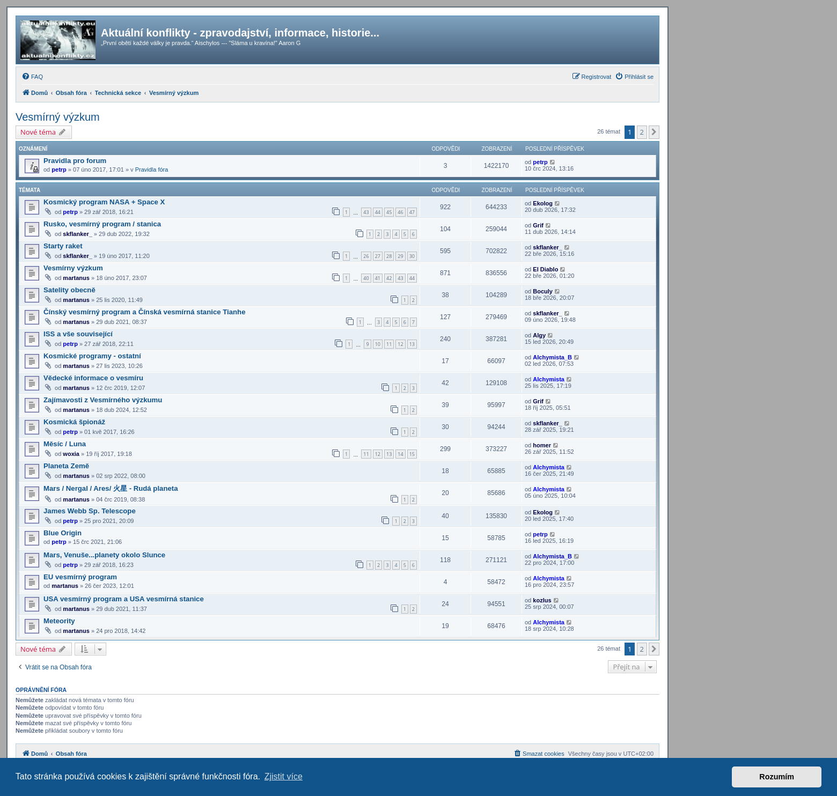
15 (412, 454)
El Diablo (545, 269)
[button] (654, 132)
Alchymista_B (552, 357)
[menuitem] (32, 76)
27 (377, 256)
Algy (539, 335)
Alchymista (548, 379)
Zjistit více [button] (284, 776)
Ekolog (543, 203)
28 (389, 256)
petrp (59, 169)
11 (389, 344)
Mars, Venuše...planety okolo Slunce (104, 555)
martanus (76, 278)
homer (542, 445)
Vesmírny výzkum (73, 268)
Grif (538, 225)
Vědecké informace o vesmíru (93, 378)
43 (366, 212)
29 (400, 256)
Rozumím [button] (776, 776)
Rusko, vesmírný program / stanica (102, 224)
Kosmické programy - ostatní (92, 356)
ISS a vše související (78, 334)
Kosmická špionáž (74, 422)
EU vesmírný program (80, 577)
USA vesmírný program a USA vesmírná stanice (123, 599)
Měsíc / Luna (64, 444)
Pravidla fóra (151, 169)
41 (377, 278)
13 (412, 344)
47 (412, 212)
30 (412, 256)
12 (400, 344)
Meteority (59, 621)
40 (366, 278)
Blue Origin (62, 533)
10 (377, 344)
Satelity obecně (69, 290)
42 (389, 278)
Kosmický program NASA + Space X (104, 202)
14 (400, 454)
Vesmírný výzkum (58, 117)
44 (377, 212)
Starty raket (63, 246)
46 (400, 212)
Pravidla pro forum (74, 161)
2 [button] (642, 132)
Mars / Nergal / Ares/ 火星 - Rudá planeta (110, 488)
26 (366, 256)
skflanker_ (77, 234)
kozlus (542, 600)
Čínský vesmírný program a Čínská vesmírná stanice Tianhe (144, 312)
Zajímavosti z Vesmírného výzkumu (102, 400)
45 (389, 212)
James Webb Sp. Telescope (89, 511)
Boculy (543, 291)
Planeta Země (66, 466)
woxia (71, 454)
